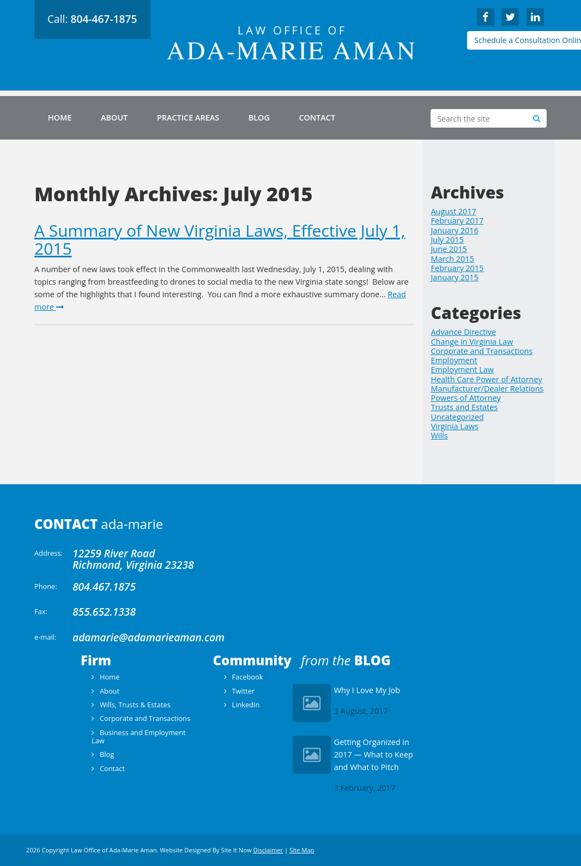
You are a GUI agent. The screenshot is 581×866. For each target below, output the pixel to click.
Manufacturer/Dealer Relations (487, 388)
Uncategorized (457, 417)
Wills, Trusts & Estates (135, 704)
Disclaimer (268, 850)
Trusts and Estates (464, 407)
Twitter (243, 691)
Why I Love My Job (367, 690)
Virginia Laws (455, 426)
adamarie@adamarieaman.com (148, 637)
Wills (439, 435)
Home (59, 117)
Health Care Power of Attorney (486, 379)
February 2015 (457, 268)
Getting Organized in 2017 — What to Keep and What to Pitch (373, 754)
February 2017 (457, 220)
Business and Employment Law (139, 736)
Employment (454, 360)
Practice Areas (188, 117)
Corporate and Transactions (482, 351)
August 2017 (453, 211)
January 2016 (455, 230)
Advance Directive (464, 332)
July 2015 (447, 239)
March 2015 (452, 259)
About (114, 117)
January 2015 (455, 277)
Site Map (301, 850)
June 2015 (449, 249)
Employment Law (462, 369)
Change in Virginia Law (472, 341)
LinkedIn (245, 704)
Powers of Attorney (466, 398)
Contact (317, 117)
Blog (259, 117)
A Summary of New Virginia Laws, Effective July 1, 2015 (220, 239)
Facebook (247, 677)
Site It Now (236, 850)
